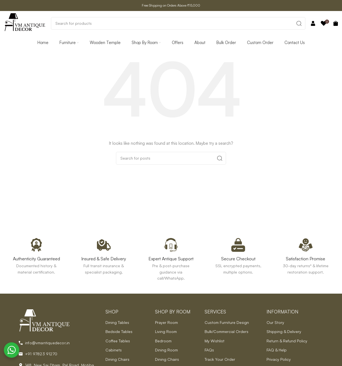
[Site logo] (24, 22)
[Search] (178, 23)
